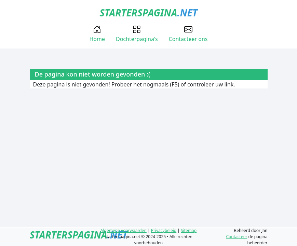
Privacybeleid (164, 230)
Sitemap (189, 230)
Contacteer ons (188, 34)
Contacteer (236, 237)
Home (97, 34)
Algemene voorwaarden (123, 230)
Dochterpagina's (137, 34)
